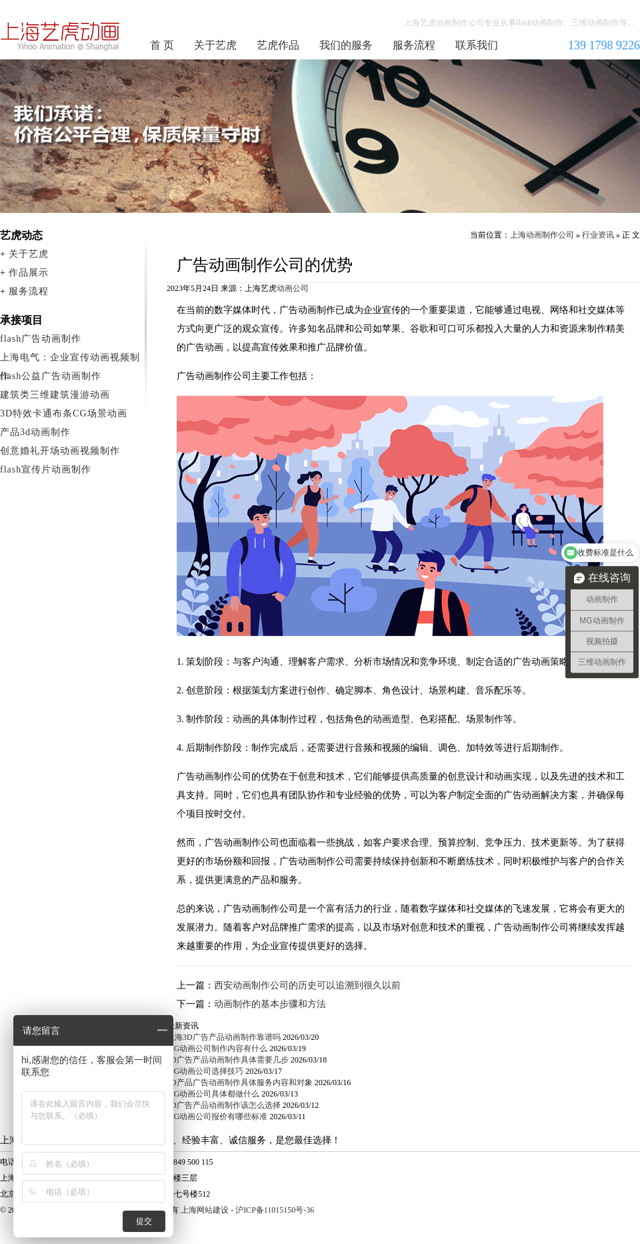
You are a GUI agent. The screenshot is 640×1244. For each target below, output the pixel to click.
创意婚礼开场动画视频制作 (60, 451)
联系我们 (476, 45)
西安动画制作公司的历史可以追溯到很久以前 (307, 985)
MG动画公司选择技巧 (205, 1071)
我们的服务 (346, 45)
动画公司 (293, 288)
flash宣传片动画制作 (45, 469)
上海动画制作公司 (60, 36)
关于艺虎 (215, 45)
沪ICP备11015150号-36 (274, 1210)
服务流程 (414, 45)
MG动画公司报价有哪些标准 (217, 1116)
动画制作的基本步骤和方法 (270, 1004)
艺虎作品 (278, 45)
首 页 (162, 45)
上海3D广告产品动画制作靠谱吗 (224, 1037)
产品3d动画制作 (35, 432)
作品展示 (29, 273)
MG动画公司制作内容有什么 (217, 1048)
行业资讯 (598, 235)
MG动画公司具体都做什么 (213, 1094)
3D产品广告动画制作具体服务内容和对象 (240, 1082)
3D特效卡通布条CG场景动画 (63, 413)
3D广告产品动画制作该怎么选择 (224, 1105)
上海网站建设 (205, 1210)
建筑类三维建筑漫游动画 (55, 395)
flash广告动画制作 (40, 339)
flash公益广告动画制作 (50, 376)
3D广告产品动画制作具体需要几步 (228, 1059)
